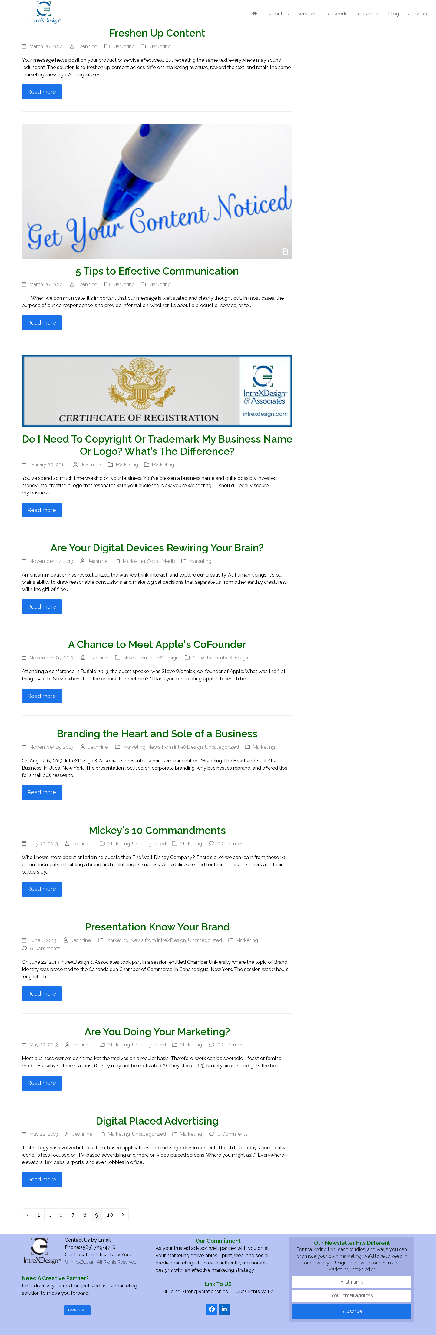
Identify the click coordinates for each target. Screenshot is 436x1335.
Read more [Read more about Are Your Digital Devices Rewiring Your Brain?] (42, 606)
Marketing (124, 46)
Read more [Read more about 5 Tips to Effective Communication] (42, 322)
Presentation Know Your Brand (157, 927)
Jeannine (87, 46)
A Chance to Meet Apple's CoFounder (157, 644)
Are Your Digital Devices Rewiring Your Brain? (157, 548)
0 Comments (232, 844)
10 (112, 1214)
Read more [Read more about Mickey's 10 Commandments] (42, 889)
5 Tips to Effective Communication (157, 271)
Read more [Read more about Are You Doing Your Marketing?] (42, 1083)
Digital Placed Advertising (157, 1121)
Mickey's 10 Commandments (157, 830)
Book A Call (77, 1310)
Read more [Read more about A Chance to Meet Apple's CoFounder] (42, 696)
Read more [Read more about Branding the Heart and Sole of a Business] (42, 792)
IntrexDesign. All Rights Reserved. (103, 1262)
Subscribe (352, 1311)
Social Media (161, 561)
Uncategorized (222, 747)
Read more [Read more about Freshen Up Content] (42, 92)
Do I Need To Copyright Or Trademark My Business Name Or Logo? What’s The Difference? (157, 445)
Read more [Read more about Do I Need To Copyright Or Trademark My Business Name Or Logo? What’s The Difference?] (42, 510)
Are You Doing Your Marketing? (157, 1032)
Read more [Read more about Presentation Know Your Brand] (42, 993)
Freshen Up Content (157, 33)
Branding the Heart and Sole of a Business (157, 734)
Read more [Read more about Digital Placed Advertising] (42, 1179)
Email (104, 1240)
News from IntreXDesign (151, 658)
